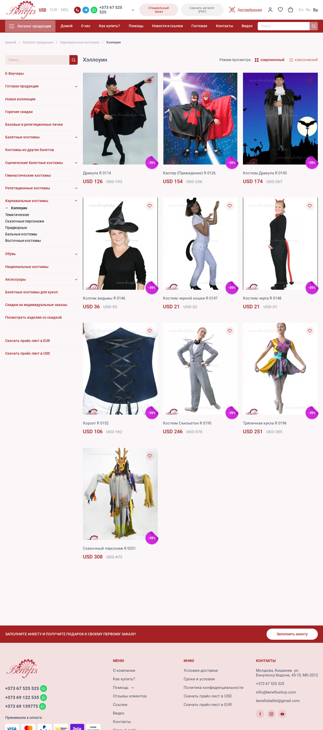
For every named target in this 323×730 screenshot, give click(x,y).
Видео (247, 27)
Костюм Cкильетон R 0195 (187, 424)
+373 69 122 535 (22, 698)
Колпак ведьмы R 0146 (104, 299)
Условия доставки (201, 671)
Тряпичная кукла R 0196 (264, 424)
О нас (96, 27)
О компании (124, 671)
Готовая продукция (22, 87)
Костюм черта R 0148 (262, 299)
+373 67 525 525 (110, 10)
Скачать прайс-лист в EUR (208, 705)
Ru (315, 10)
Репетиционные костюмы (27, 189)
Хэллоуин (19, 209)
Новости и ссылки (172, 27)
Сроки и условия (199, 679)
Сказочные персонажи (24, 222)
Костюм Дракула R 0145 (265, 174)
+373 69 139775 (21, 707)
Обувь (10, 255)
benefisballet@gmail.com (278, 701)
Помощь (142, 27)
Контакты (226, 27)
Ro (308, 10)
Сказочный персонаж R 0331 (109, 549)
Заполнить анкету (291, 634)
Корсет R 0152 (96, 424)
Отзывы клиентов (130, 697)
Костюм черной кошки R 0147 (190, 299)
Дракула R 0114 (97, 174)
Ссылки (120, 705)
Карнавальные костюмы (79, 43)
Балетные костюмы (22, 138)
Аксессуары (15, 280)
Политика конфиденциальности (213, 688)
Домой (78, 27)
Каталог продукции (38, 43)
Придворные (16, 229)
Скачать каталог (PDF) (202, 10)
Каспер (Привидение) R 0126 (189, 174)
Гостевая (203, 27)
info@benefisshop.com (276, 693)
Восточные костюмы (23, 242)
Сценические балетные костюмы (34, 164)
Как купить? (117, 27)
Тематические (17, 216)
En (301, 10)
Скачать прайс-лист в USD (208, 697)
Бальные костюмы (21, 235)
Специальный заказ (158, 10)
